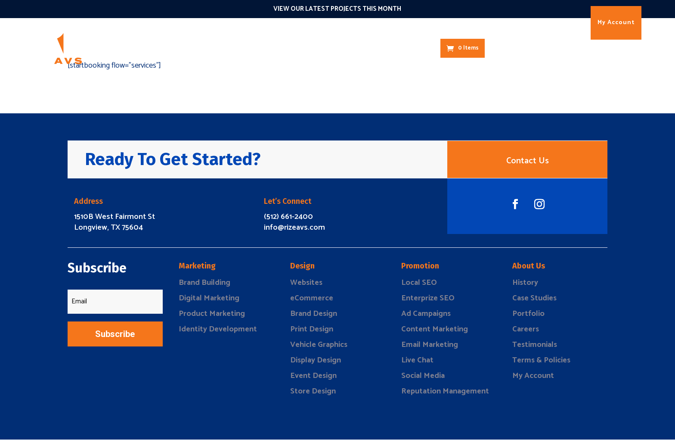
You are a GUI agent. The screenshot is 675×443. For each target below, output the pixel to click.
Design (234, 48)
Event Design (313, 379)
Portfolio (528, 317)
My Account (616, 23)
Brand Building (204, 286)
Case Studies (534, 301)
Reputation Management (445, 394)
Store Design (313, 394)
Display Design (315, 363)
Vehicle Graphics (318, 348)
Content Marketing (434, 332)
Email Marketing (429, 348)
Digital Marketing (209, 301)
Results (365, 48)
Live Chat (417, 363)
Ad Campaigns (426, 317)
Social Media (423, 379)
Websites (306, 286)
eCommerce (311, 301)
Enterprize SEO (428, 301)
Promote (266, 48)
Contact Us (527, 163)
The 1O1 (334, 48)
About (394, 48)
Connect (301, 48)
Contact (424, 48)
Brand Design (313, 317)
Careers (525, 332)
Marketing (200, 48)
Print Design (311, 332)
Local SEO (419, 286)
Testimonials (534, 348)
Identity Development (218, 332)
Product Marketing (212, 317)
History (525, 286)
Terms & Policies (541, 363)
